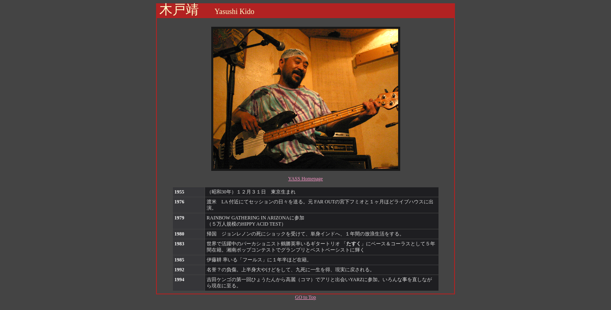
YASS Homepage (305, 179)
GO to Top (305, 297)
